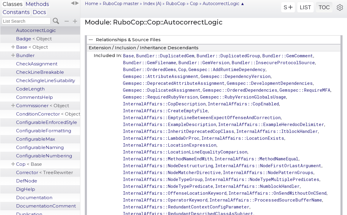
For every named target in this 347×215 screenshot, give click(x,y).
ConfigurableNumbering (44, 156)
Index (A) (152, 3)
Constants (16, 12)
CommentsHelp (34, 97)
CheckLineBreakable (40, 72)
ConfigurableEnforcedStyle (46, 122)
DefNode (26, 181)
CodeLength (30, 89)
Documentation (34, 197)
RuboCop (175, 3)
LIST (305, 7)
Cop (29, 164)
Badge (34, 39)
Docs (39, 12)
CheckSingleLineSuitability (45, 80)
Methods (37, 4)
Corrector (44, 172)
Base (32, 47)
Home (91, 3)
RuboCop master (121, 3)
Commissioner (42, 105)
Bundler (25, 55)
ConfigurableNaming (40, 147)
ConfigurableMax (35, 139)
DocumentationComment (46, 206)
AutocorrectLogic (36, 30)
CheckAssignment (36, 64)
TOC (324, 7)
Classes (13, 4)
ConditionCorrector (48, 114)
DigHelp (25, 189)
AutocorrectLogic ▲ (224, 3)
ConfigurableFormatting (43, 130)
